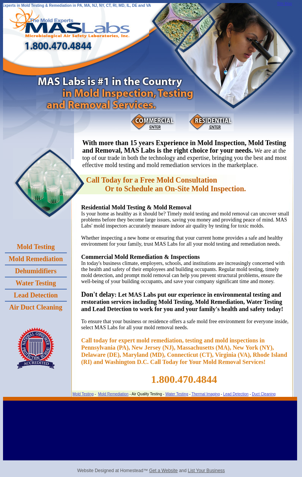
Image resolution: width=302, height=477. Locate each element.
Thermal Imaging (205, 394)
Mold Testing (83, 394)
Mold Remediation (113, 394)
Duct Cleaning (264, 394)
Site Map (284, 4)
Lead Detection (235, 394)
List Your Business (206, 470)
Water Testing (176, 394)
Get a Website (163, 470)
